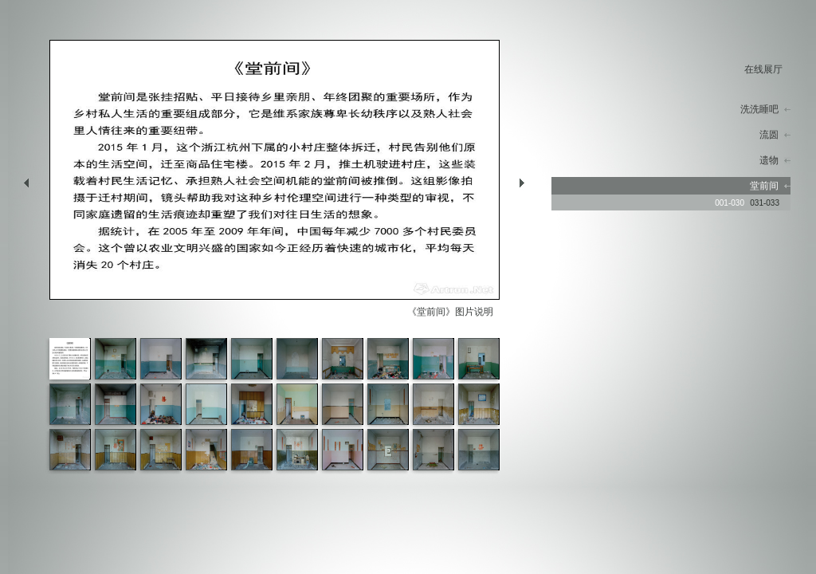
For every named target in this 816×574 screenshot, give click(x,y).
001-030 (729, 203)
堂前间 (764, 185)
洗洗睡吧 (759, 109)
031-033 (764, 203)
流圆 (769, 134)
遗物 (769, 160)
